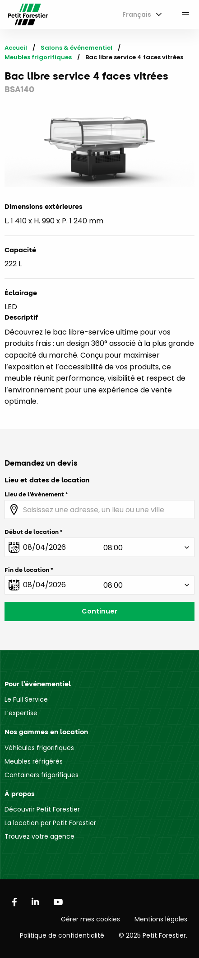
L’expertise (21, 712)
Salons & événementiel (76, 47)
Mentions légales (160, 919)
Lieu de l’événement (34, 494)
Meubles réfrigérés (34, 761)
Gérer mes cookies (90, 919)
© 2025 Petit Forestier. (153, 935)
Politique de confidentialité (62, 935)
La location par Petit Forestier (50, 822)
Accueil (16, 47)
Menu (185, 14)
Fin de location (27, 570)
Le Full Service (26, 699)
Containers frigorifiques (42, 774)
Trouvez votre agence (39, 836)
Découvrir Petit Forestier (42, 809)
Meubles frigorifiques (38, 57)
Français (136, 14)
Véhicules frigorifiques (39, 747)
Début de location (32, 532)
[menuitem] (140, 15)
